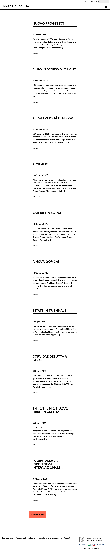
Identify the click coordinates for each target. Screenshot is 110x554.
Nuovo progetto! (48, 23)
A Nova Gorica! (46, 262)
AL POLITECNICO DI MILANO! (55, 69)
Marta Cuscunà (16, 6)
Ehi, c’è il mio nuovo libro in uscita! (50, 410)
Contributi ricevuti (91, 548)
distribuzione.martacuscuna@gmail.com (18, 538)
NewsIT (37, 53)
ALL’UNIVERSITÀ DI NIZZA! (53, 118)
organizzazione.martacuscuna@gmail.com (56, 538)
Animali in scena (47, 213)
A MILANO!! (42, 164)
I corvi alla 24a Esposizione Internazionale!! (48, 464)
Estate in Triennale (49, 310)
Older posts (37, 514)
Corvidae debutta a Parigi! (50, 358)
